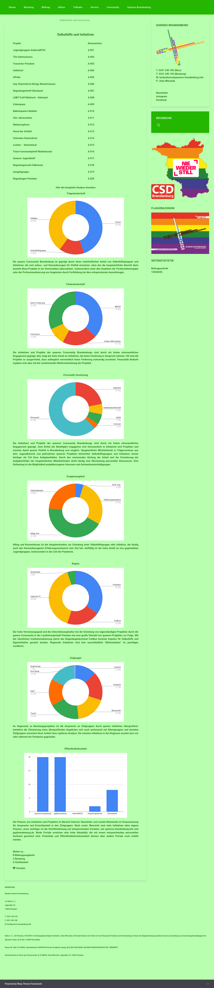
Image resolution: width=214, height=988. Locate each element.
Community (113, 7)
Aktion (61, 7)
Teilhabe (78, 7)
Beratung (29, 7)
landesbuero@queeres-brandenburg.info (181, 77)
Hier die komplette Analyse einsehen (76, 187)
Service (94, 7)
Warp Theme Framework (29, 984)
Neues (12, 7)
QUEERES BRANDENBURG (19, 20)
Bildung (46, 7)
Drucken (19, 868)
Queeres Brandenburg (139, 7)
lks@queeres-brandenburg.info (19, 924)
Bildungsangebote (25, 855)
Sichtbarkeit (21, 862)
